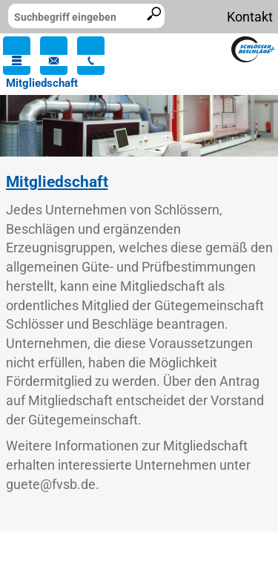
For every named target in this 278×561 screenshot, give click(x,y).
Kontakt (250, 16)
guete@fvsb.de (51, 484)
